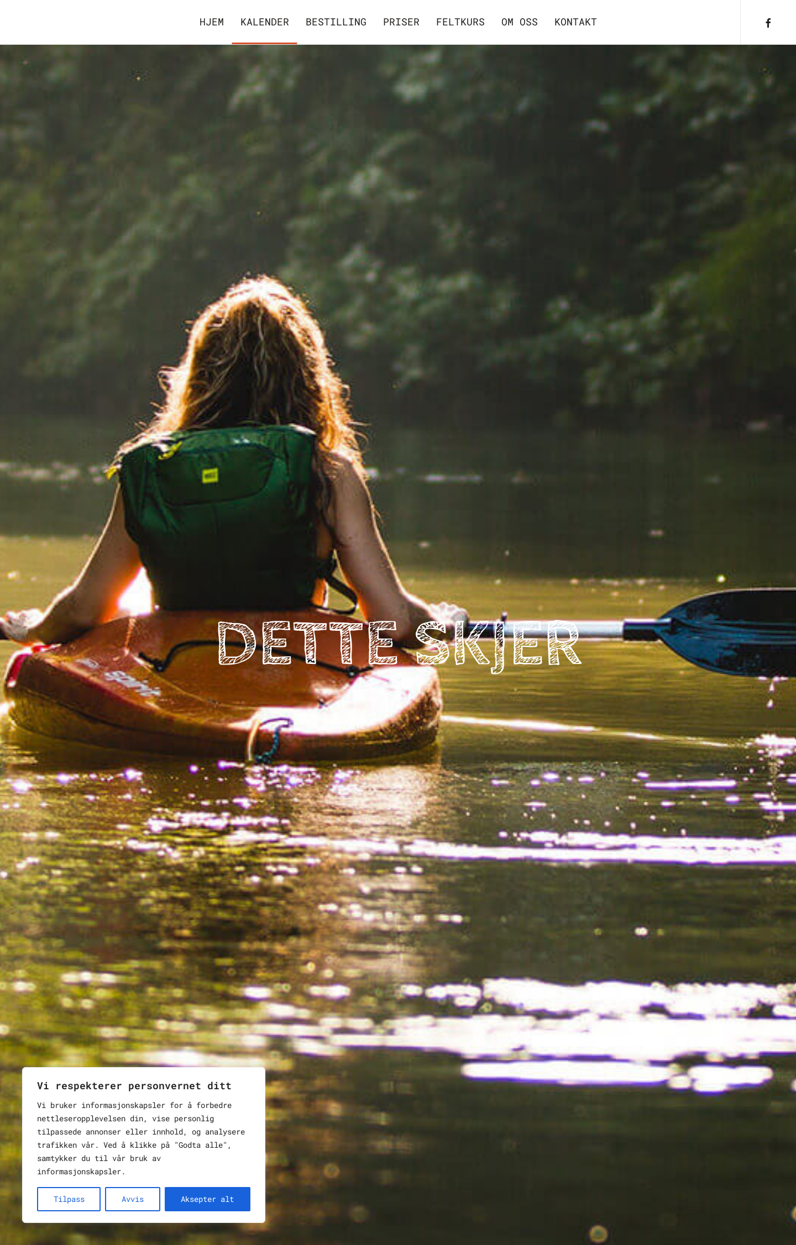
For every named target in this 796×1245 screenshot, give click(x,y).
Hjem (212, 21)
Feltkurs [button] (460, 21)
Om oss (519, 21)
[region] (143, 1145)
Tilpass (69, 1199)
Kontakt (575, 21)
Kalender (264, 21)
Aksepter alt (207, 1199)
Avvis (133, 1199)
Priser (401, 21)
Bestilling (336, 21)
